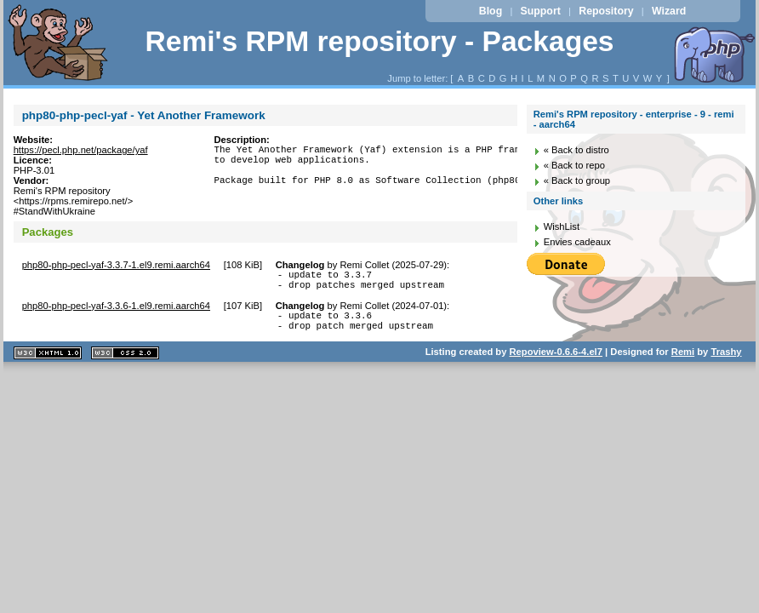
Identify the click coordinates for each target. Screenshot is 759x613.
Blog (490, 11)
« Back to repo (574, 165)
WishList (561, 226)
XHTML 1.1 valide (48, 363)
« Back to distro (576, 150)
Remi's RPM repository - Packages (379, 41)
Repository (606, 11)
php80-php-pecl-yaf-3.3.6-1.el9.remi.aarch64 (116, 311)
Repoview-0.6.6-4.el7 (556, 362)
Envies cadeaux (577, 242)
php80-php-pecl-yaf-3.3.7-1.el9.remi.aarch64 (116, 265)
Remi (682, 362)
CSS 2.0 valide (125, 363)
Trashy (725, 362)
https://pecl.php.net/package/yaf (81, 150)
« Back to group (577, 180)
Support (541, 11)
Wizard (669, 11)
